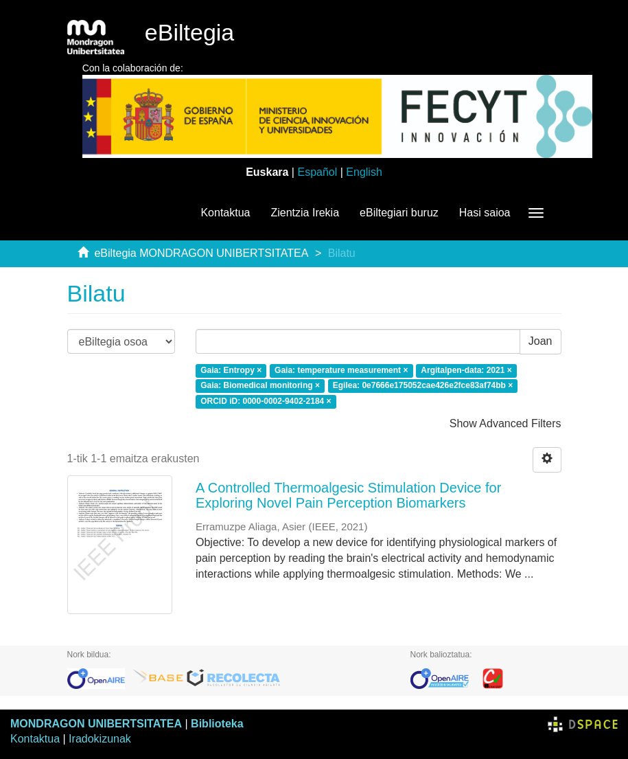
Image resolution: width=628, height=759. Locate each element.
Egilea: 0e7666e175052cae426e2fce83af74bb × (423, 386)
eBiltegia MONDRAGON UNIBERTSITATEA (201, 253)
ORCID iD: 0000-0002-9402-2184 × (265, 402)
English (364, 172)
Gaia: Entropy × (230, 370)
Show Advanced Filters (505, 423)
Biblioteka (217, 723)
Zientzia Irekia (304, 212)
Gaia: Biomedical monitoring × (260, 386)
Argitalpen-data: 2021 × (466, 370)
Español (317, 172)
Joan (540, 341)
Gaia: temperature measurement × (341, 370)
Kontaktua (225, 212)
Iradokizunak (100, 739)
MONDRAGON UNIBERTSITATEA (96, 723)
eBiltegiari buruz (399, 212)
